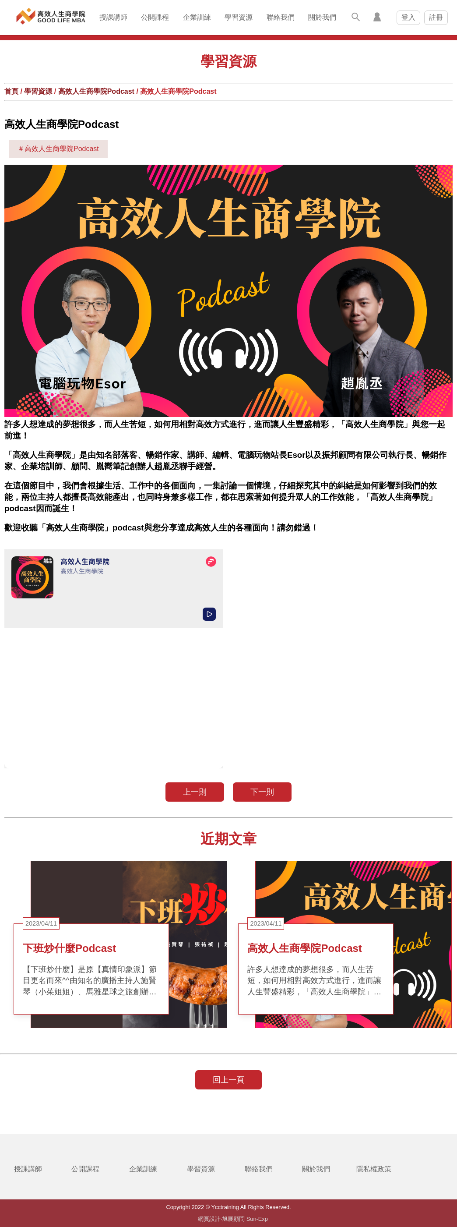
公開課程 (155, 17)
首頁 (11, 91)
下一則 (262, 792)
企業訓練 (197, 17)
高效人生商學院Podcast (96, 91)
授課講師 (113, 17)
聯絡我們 (281, 17)
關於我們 (322, 17)
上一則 (195, 792)
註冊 (436, 17)
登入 (408, 17)
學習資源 (239, 17)
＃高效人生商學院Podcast (58, 148)
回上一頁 (228, 1079)
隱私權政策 (373, 1169)
